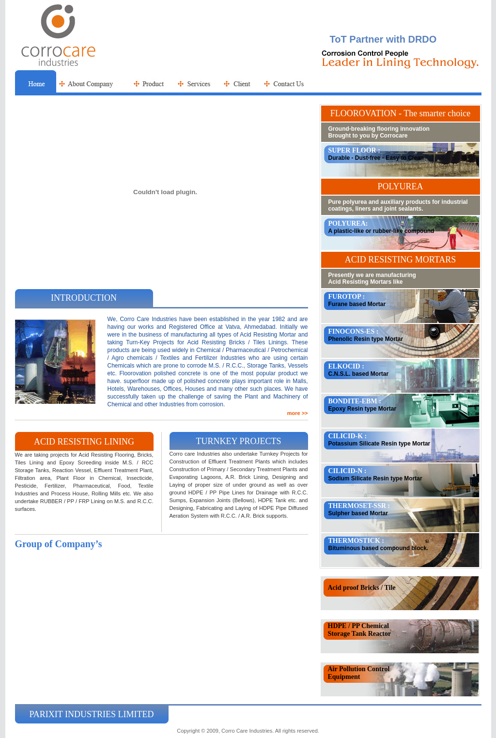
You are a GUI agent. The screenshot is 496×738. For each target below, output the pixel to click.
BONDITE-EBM (352, 401)
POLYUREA (347, 223)
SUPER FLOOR (352, 150)
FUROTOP (344, 296)
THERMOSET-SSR (357, 505)
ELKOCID (345, 366)
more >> (297, 413)
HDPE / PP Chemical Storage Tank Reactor (359, 629)
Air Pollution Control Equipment (359, 672)
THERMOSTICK (354, 540)
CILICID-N (345, 471)
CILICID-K (345, 436)
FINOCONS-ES (351, 331)
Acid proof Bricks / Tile (362, 587)
